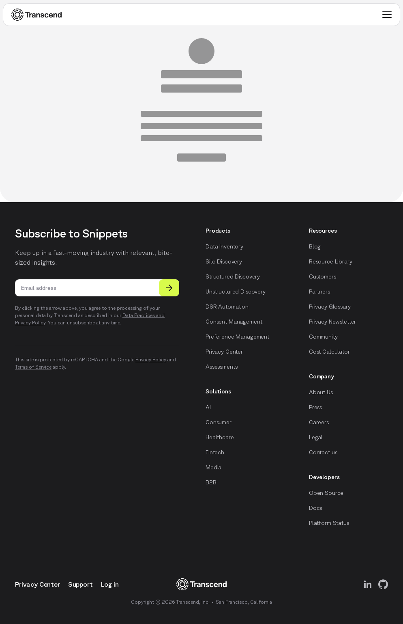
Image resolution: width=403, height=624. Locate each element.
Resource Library (330, 261)
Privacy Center (224, 351)
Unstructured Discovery (236, 291)
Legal (316, 437)
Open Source (326, 493)
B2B (211, 482)
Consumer (219, 422)
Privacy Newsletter (332, 321)
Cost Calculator (329, 351)
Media (213, 467)
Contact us (323, 452)
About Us (321, 392)
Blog (315, 246)
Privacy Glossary (330, 306)
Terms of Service (33, 366)
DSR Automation (227, 306)
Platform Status (329, 523)
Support (80, 584)
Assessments (221, 366)
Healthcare (220, 437)
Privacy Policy (150, 359)
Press (315, 407)
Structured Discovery (233, 276)
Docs (315, 508)
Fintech (215, 452)
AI (208, 407)
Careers (319, 422)
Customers (322, 276)
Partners (319, 291)
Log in (110, 584)
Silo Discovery (224, 261)
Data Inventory (224, 246)
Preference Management (237, 336)
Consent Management (234, 321)
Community (323, 336)
